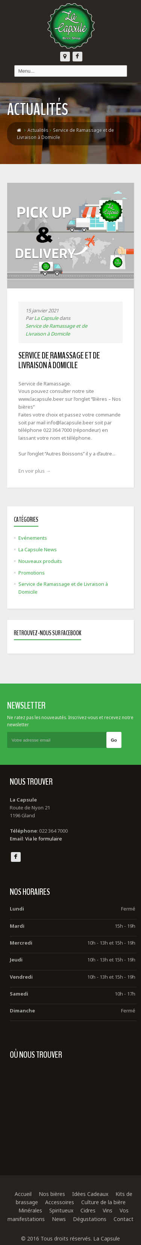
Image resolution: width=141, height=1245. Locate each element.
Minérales (30, 1210)
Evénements (32, 537)
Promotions (31, 572)
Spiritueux (61, 1210)
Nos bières (52, 1193)
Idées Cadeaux (90, 1193)
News (59, 1219)
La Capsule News (37, 549)
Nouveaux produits (40, 561)
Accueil (23, 1193)
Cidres (88, 1210)
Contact (123, 1219)
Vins (107, 1210)
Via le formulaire (43, 838)
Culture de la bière (103, 1202)
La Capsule (46, 318)
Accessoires (59, 1202)
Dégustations (89, 1219)
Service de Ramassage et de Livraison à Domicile (59, 360)
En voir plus (34, 470)
